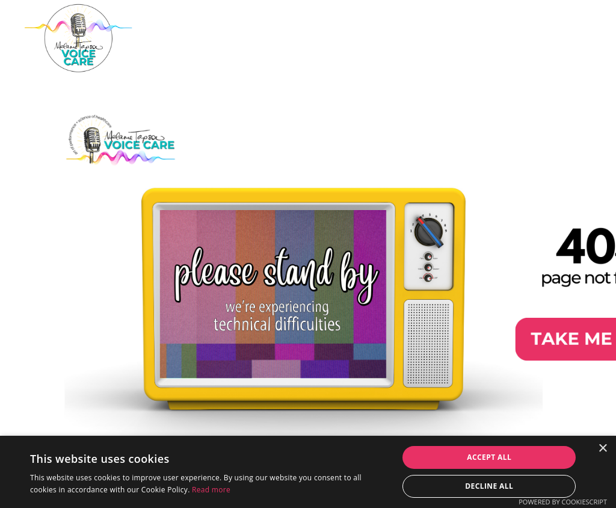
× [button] (602, 448)
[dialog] (308, 472)
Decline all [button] (489, 486)
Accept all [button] (489, 457)
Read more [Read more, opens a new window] (211, 490)
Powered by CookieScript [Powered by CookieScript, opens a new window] (563, 501)
